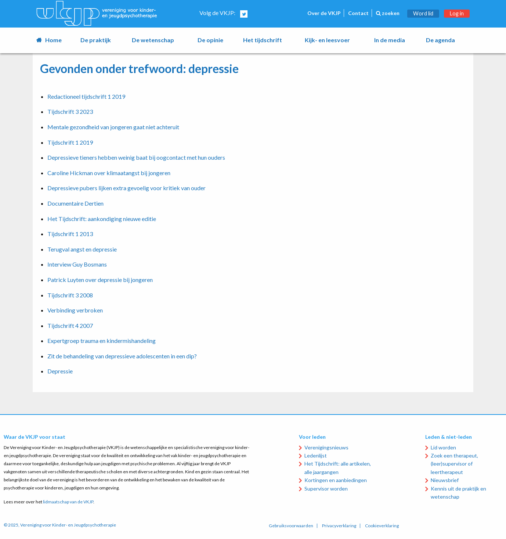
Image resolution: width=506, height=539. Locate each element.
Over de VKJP (324, 13)
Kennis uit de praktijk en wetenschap (458, 492)
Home (53, 39)
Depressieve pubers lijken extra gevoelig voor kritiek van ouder (126, 187)
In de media (389, 39)
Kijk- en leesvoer (327, 39)
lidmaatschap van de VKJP (68, 501)
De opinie (210, 39)
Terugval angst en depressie (82, 249)
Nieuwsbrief (445, 480)
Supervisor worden (326, 488)
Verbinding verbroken (75, 310)
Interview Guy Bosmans (77, 264)
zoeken (388, 13)
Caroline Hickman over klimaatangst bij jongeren (108, 172)
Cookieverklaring (382, 526)
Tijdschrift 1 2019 (70, 142)
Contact (358, 13)
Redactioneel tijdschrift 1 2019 (86, 96)
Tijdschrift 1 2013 (70, 233)
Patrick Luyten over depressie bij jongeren (100, 279)
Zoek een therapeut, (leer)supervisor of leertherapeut (454, 463)
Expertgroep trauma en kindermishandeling (101, 340)
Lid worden (443, 447)
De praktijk (95, 39)
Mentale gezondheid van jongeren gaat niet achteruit (113, 126)
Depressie (60, 371)
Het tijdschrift (262, 39)
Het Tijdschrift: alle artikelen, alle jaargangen (337, 467)
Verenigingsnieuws (326, 447)
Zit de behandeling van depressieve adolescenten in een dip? (122, 355)
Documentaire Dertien (75, 203)
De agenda (440, 39)
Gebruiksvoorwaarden (291, 526)
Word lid (423, 13)
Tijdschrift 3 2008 (70, 295)
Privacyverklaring (339, 526)
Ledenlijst (315, 455)
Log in (457, 13)
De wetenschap (153, 39)
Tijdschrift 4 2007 (70, 325)
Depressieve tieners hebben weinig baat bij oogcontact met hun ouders (136, 157)
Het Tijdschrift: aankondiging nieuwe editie (101, 218)
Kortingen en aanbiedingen (335, 480)
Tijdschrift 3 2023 (70, 111)
